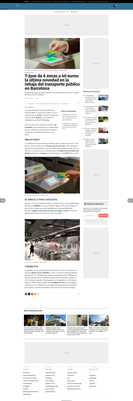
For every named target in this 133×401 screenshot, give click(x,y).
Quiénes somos (72, 372)
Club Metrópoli (50, 391)
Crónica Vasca (50, 375)
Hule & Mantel (49, 389)
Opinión (25, 389)
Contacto (70, 375)
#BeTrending (27, 394)
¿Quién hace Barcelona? (31, 381)
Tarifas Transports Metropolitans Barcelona (48, 103)
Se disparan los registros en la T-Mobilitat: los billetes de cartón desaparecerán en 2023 (70, 126)
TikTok (91, 381)
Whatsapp (92, 386)
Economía (26, 386)
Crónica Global (50, 372)
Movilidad (26, 372)
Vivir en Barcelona (29, 375)
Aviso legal (71, 381)
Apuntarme (103, 215)
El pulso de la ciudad (30, 378)
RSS (68, 378)
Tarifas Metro (31, 103)
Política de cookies (73, 386)
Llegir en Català (4, 9)
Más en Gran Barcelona (33, 311)
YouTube (92, 383)
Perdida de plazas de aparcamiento (79, 1)
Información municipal (30, 391)
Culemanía (48, 378)
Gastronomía (27, 383)
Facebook (92, 375)
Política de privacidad (74, 383)
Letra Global (49, 381)
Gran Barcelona (29, 72)
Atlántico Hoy (49, 383)
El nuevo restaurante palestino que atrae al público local (99, 1)
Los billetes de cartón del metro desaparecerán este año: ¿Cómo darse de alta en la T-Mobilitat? (69, 117)
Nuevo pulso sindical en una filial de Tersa (61, 1)
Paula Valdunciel (29, 107)
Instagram (92, 378)
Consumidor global (51, 386)
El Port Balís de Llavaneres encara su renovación (41, 1)
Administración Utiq (74, 389)
